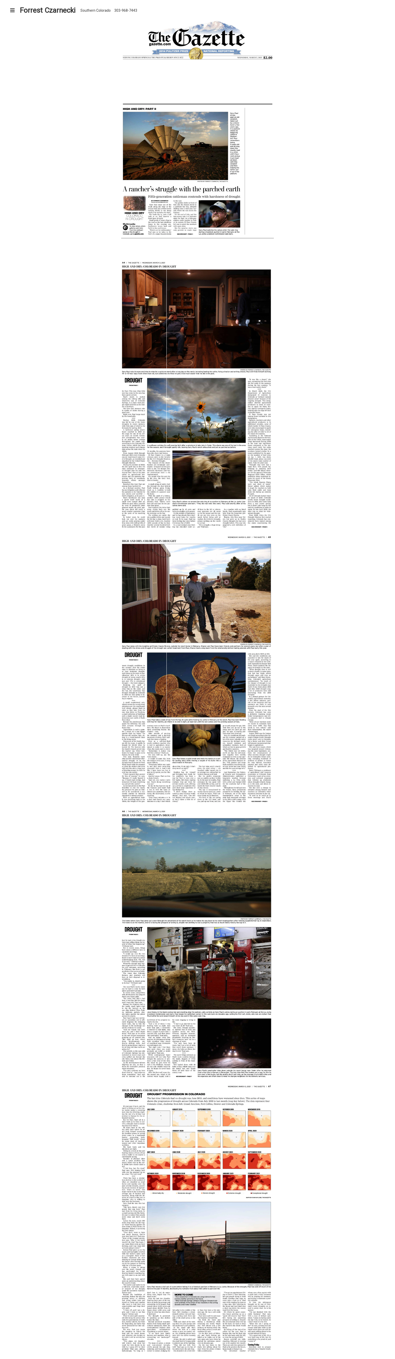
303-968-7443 (125, 10)
